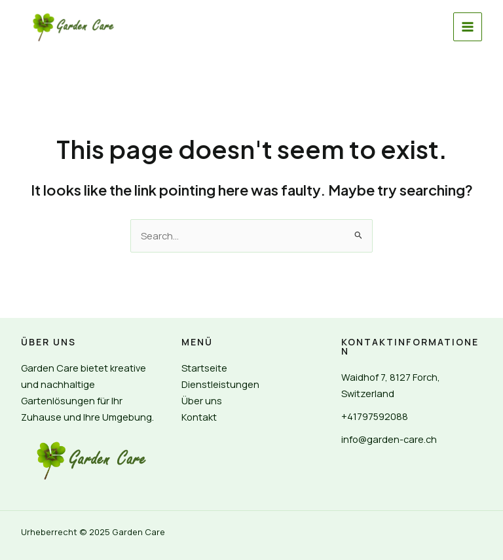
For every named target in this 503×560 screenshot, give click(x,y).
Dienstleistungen (220, 384)
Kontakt (199, 416)
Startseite (204, 367)
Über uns (201, 400)
